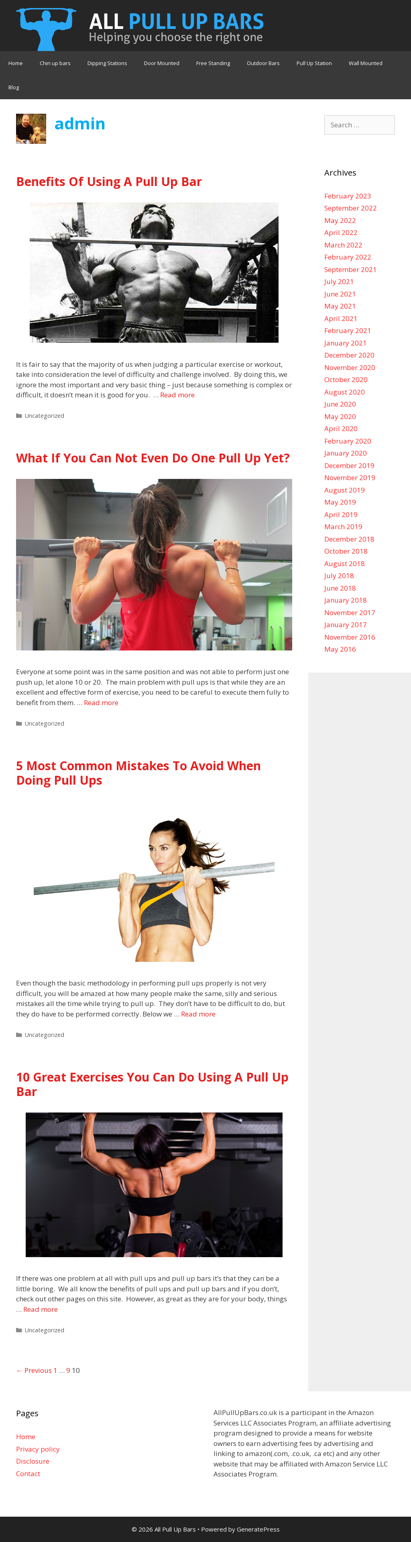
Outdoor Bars (263, 63)
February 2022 (347, 257)
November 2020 (349, 367)
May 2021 (340, 306)
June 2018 (340, 588)
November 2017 (349, 612)
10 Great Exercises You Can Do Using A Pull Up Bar (152, 1084)
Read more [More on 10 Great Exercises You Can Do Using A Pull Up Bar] (40, 1309)
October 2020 (346, 379)
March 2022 (343, 245)
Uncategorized (44, 415)
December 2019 (349, 465)
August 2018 (344, 563)
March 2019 (343, 526)
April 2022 (341, 232)
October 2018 (346, 551)
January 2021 (345, 343)
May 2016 (340, 649)
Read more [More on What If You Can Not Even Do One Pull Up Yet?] (101, 702)
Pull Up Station (314, 63)
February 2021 (347, 330)
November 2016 (349, 637)
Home (15, 63)
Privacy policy (38, 1449)
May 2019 (340, 502)
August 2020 (344, 392)
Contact (28, 1473)
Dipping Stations (107, 63)
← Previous (34, 1370)
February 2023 (347, 195)
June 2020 (340, 404)
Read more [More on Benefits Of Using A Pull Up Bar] (177, 394)
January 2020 (345, 453)
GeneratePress (258, 1529)
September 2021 (350, 269)
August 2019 (344, 490)
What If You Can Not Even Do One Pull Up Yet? (153, 458)
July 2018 (339, 575)
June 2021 (340, 294)
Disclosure (32, 1461)
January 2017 (345, 624)
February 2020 (347, 441)
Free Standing (213, 63)
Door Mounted (161, 63)
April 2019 (341, 514)
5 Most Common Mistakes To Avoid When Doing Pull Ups (138, 772)
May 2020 (340, 416)
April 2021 (341, 318)
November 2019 (349, 477)
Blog (13, 87)
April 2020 (341, 428)
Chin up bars (55, 63)
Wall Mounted (366, 63)
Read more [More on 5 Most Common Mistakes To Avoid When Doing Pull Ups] (198, 1013)
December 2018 (349, 539)
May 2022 (340, 220)
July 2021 (339, 281)
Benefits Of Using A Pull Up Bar (109, 181)
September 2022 (350, 208)
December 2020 (349, 355)
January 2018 (345, 600)
